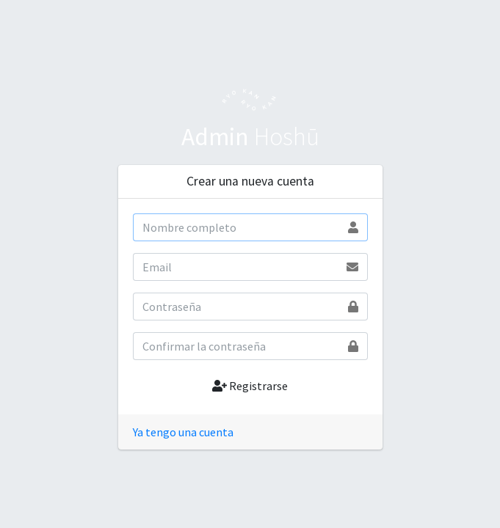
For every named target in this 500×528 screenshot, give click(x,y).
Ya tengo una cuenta (183, 432)
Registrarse (250, 385)
